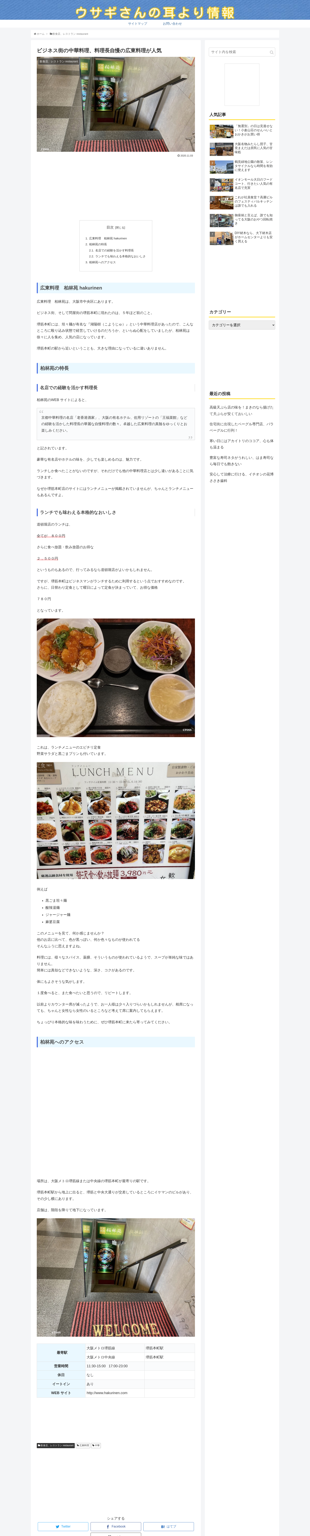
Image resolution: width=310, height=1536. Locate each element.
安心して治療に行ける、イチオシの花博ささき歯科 (242, 477)
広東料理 (83, 1448)
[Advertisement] (116, 188)
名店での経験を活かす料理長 (114, 251)
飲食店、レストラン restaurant (56, 1448)
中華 (96, 1448)
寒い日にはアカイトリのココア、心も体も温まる (242, 444)
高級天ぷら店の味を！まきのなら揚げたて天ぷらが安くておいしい (242, 410)
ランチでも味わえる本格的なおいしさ (121, 258)
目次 (110, 227)
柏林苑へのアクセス (101, 264)
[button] (271, 52)
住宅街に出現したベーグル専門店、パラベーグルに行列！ (242, 427)
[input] (242, 52)
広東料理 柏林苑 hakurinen (107, 239)
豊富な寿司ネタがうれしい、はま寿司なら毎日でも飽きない (242, 461)
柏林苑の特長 (96, 245)
